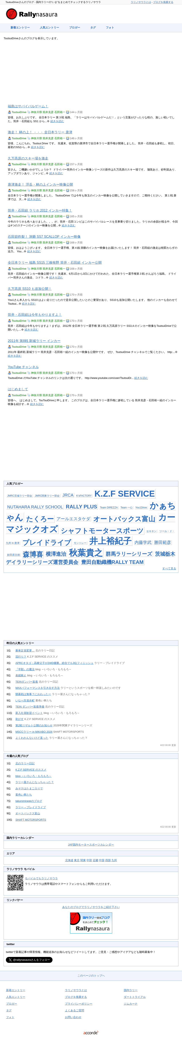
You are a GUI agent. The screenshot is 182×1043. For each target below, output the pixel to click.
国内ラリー (131, 990)
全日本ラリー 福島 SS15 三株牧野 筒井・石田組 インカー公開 (55, 262)
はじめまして (18, 389)
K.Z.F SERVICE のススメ (30, 769)
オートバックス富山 (124, 519)
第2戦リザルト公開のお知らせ (34, 725)
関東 (83, 860)
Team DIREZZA (109, 507)
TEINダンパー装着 (26, 681)
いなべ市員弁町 (25, 700)
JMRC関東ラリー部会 (47, 495)
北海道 (69, 860)
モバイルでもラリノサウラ (41, 878)
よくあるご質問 (74, 1010)
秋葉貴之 (86, 552)
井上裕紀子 (110, 541)
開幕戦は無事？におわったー (33, 694)
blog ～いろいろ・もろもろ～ (33, 776)
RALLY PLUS (81, 506)
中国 (101, 860)
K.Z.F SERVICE (124, 493)
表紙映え (20, 675)
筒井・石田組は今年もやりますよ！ (35, 314)
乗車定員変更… (25, 650)
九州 (114, 860)
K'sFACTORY (84, 495)
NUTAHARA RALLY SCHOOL (35, 507)
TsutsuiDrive (19, 112)
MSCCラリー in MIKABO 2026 (34, 731)
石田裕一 (59, 112)
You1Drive (141, 507)
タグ (93, 27)
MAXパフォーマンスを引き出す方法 (37, 687)
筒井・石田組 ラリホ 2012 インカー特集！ (40, 210)
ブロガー (74, 27)
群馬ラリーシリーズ (129, 554)
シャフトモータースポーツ (102, 531)
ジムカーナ (131, 1003)
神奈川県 (36, 112)
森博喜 (33, 554)
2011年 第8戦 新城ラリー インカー (34, 341)
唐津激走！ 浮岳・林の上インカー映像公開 (40, 184)
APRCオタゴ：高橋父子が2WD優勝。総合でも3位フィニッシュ (54, 663)
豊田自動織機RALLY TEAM (112, 562)
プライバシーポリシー (78, 1003)
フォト (110, 27)
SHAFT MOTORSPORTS (30, 819)
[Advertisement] (91, 72)
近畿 (95, 860)
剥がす (19, 719)
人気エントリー (49, 27)
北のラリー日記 (25, 763)
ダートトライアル (135, 996)
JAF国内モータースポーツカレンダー (91, 844)
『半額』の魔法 (25, 669)
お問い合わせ (73, 1017)
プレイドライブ (46, 542)
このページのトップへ (91, 975)
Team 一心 (127, 507)
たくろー (40, 519)
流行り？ (20, 656)
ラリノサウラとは (141, 2)
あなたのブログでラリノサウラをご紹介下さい (91, 907)
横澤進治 (56, 554)
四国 (108, 860)
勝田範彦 (162, 542)
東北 (77, 860)
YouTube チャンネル (23, 367)
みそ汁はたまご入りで (29, 788)
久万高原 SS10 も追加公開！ (30, 288)
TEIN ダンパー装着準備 (29, 706)
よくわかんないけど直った (31, 737)
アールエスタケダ (73, 518)
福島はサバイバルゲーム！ (28, 106)
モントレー (80, 543)
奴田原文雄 (13, 554)
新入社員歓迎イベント (29, 713)
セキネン (151, 531)
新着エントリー (20, 27)
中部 (89, 860)
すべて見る (169, 568)
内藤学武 (143, 542)
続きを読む (57, 121)
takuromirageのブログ (28, 801)
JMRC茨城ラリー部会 (19, 495)
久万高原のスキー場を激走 (28, 158)
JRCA (67, 495)
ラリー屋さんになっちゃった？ (34, 782)
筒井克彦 (48, 112)
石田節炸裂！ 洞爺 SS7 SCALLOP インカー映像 (44, 236)
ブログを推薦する (163, 2)
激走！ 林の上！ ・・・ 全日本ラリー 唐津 (40, 132)
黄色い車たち (23, 794)
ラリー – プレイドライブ (30, 807)
